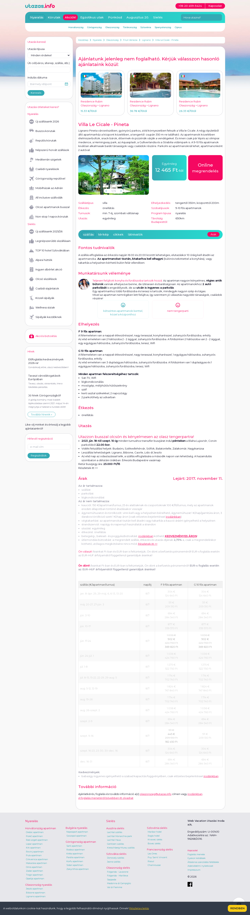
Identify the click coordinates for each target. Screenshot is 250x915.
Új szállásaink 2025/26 (45, 231)
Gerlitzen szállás (115, 843)
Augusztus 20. (137, 17)
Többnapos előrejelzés (113, 158)
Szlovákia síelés (116, 853)
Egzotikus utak (92, 17)
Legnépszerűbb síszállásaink (49, 241)
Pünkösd (115, 17)
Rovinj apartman (35, 851)
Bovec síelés (154, 843)
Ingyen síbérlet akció (45, 269)
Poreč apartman (34, 836)
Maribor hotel (155, 831)
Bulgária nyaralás (76, 827)
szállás (88, 234)
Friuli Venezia (130, 40)
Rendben (237, 908)
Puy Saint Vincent (157, 857)
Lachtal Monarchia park (119, 836)
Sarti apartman (74, 845)
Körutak (54, 17)
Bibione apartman (35, 892)
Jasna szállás (113, 861)
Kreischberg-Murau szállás (121, 847)
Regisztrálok (39, 455)
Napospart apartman (77, 831)
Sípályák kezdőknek (45, 317)
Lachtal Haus (114, 840)
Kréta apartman (74, 853)
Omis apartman (34, 867)
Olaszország (112, 40)
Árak (213, 234)
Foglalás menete (196, 854)
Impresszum (194, 869)
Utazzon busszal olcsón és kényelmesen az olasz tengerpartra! (136, 436)
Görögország (94, 27)
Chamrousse (154, 865)
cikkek (118, 234)
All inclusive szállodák (46, 197)
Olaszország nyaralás (38, 884)
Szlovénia (145, 27)
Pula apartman (34, 855)
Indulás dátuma (37, 77)
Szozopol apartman (76, 835)
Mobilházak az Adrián (46, 188)
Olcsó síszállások (43, 279)
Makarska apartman (36, 863)
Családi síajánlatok (44, 288)
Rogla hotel (154, 835)
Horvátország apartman (40, 828)
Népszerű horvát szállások (49, 150)
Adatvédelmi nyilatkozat (200, 865)
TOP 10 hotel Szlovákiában (49, 250)
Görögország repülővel (47, 178)
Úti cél (49, 63)
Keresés (36, 92)
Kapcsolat (193, 850)
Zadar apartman (34, 870)
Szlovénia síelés (157, 827)
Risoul (151, 861)
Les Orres (152, 853)
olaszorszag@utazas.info (155, 794)
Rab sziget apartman (37, 840)
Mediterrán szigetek (45, 159)
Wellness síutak (42, 307)
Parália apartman (75, 857)
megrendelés (205, 168)
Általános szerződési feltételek (203, 862)
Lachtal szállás (114, 832)
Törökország (130, 27)
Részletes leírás (139, 908)
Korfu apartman (74, 861)
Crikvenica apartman (37, 859)
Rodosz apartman (75, 849)
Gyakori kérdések (197, 858)
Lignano (146, 40)
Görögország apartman (81, 841)
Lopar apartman (34, 843)
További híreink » (41, 414)
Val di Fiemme (114, 887)
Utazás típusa (36, 49)
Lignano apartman (36, 896)
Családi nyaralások (44, 169)
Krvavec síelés (155, 839)
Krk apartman (33, 847)
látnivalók (135, 234)
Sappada (111, 879)
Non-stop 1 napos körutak (48, 216)
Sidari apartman (74, 865)
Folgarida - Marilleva (117, 875)
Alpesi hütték (40, 260)
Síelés (158, 17)
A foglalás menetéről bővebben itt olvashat (105, 798)
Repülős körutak (43, 140)
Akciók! (70, 17)
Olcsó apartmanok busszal (49, 207)
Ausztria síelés (115, 828)
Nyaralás (97, 40)
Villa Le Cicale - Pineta (166, 40)
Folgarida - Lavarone (117, 871)
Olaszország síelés (118, 867)
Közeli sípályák (41, 298)
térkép (103, 234)
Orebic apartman (35, 832)
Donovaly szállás (115, 857)
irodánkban (145, 536)
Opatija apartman (35, 878)
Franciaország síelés (160, 849)
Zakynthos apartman (77, 869)
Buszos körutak (42, 131)
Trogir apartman (34, 874)
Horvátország (75, 27)
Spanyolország (163, 27)
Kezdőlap (83, 40)
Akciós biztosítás (43, 336)
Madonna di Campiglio (119, 883)
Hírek (31, 351)
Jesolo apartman (34, 888)
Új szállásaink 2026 (44, 121)
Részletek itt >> (88, 467)
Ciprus (178, 27)
